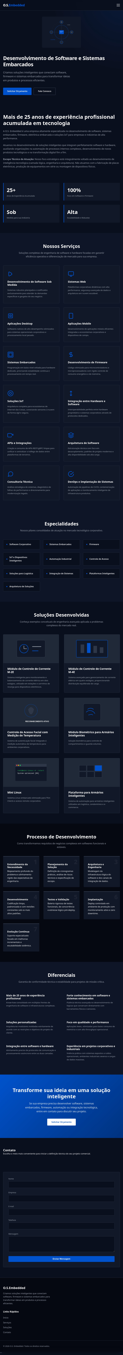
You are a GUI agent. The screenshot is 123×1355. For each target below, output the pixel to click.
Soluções (7, 1327)
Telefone (12, 1220)
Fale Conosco (44, 91)
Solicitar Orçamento (17, 91)
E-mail (11, 1206)
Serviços (7, 1322)
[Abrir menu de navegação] (118, 5)
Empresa (12, 1192)
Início (5, 1317)
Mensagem (13, 1234)
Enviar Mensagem (61, 1259)
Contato (7, 1332)
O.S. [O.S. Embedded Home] (14, 5)
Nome (11, 1179)
